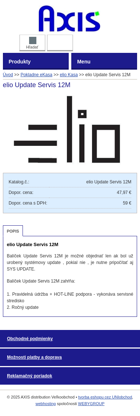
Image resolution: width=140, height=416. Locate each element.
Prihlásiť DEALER (60, 41)
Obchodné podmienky (30, 338)
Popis (13, 231)
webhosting (46, 403)
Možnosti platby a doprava (34, 357)
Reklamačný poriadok (29, 375)
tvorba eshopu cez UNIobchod (105, 397)
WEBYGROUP (91, 403)
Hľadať (32, 43)
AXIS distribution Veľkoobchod (70, 18)
